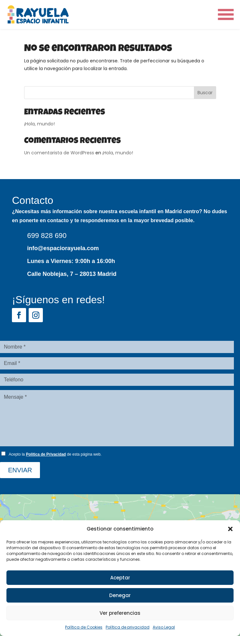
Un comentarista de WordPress (59, 153)
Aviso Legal (164, 627)
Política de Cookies (83, 627)
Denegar (120, 595)
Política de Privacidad (46, 454)
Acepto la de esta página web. (55, 454)
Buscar (205, 92)
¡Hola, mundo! (39, 124)
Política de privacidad (127, 627)
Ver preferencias (120, 613)
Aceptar (120, 577)
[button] (230, 529)
